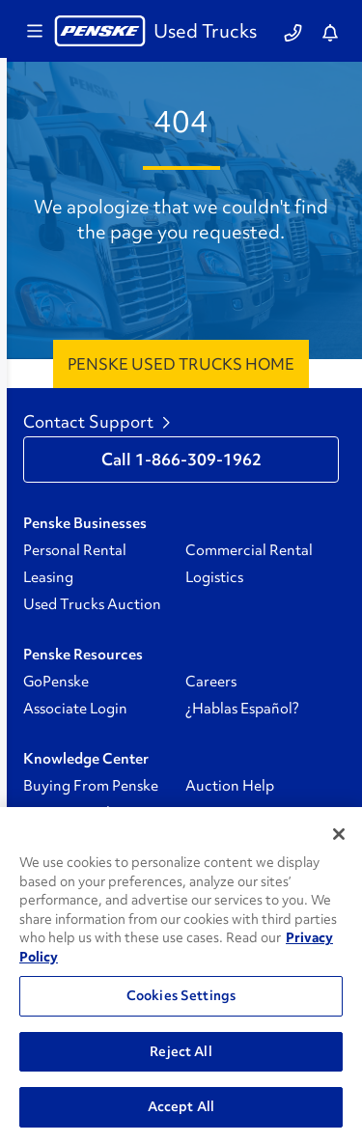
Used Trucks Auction (92, 604)
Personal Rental (74, 550)
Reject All (180, 1051)
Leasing (48, 577)
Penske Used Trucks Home (181, 364)
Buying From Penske (90, 785)
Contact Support (96, 421)
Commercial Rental (249, 550)
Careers (211, 681)
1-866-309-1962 (198, 459)
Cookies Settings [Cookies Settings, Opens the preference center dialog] (181, 995)
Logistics (214, 577)
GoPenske (56, 681)
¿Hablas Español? (242, 708)
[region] (181, 975)
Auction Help (229, 785)
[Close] (339, 834)
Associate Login (75, 708)
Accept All (181, 1106)
